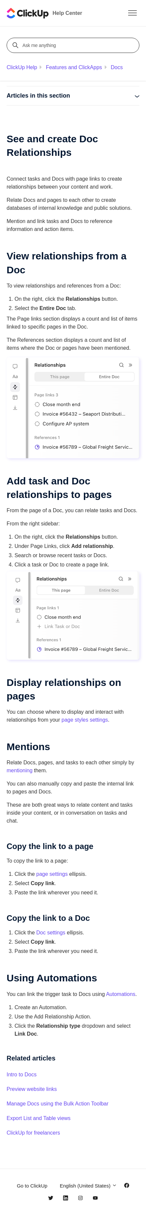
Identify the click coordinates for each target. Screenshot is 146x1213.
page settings (52, 874)
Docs (117, 67)
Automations (120, 994)
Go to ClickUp (32, 1186)
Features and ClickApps (74, 67)
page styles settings (84, 720)
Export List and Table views (39, 1118)
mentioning (19, 770)
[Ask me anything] (74, 45)
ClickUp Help (22, 67)
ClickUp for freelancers (33, 1133)
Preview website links (32, 1089)
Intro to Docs (22, 1074)
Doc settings (50, 932)
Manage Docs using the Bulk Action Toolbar (57, 1103)
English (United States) (88, 1186)
